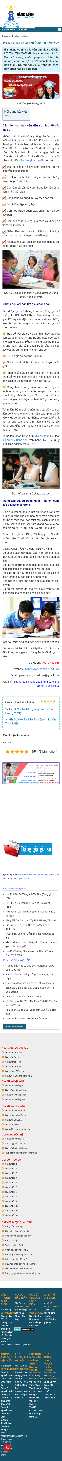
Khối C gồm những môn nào (18, 1254)
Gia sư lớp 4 (11, 1178)
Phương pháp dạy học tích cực (20, 1264)
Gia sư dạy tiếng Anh (15, 1085)
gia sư (20, 311)
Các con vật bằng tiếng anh (18, 1236)
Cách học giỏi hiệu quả (16, 1259)
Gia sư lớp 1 (11, 1164)
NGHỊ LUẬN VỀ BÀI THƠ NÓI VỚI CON (26, 1018)
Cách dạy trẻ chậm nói (15, 1143)
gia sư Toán (42, 436)
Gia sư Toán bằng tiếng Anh (18, 1076)
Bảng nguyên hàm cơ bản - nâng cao (23, 1273)
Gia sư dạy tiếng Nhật (15, 1094)
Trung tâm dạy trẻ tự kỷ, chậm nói (21, 1153)
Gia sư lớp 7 (11, 1192)
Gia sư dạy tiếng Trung (16, 1090)
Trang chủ (6, 36)
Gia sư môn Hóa (13, 1062)
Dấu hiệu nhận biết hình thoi (18, 1268)
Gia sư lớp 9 (11, 1201)
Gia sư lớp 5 (11, 1182)
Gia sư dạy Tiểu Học (15, 1071)
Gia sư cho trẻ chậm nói (16, 1148)
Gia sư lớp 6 (11, 1187)
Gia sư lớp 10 (11, 1206)
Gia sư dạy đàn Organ (15, 1115)
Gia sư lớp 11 (11, 1210)
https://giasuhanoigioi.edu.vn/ (42, 669)
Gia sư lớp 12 (11, 1215)
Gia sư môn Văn (13, 1066)
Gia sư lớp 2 (11, 1168)
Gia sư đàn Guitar (13, 1120)
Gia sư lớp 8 (11, 1196)
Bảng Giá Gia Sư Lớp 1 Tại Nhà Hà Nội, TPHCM (30, 920)
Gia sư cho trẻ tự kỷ (14, 1138)
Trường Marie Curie (14, 1245)
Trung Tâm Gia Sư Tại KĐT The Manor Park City (30, 983)
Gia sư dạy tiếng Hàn (15, 1099)
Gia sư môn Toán (13, 1052)
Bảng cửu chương (13, 1226)
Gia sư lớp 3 (11, 1173)
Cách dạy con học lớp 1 (16, 1250)
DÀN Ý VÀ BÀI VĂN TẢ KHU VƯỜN (23, 996)
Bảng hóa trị (11, 1240)
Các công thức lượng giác (17, 1231)
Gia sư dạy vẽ (12, 1124)
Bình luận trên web (14, 1026)
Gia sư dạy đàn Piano (15, 1110)
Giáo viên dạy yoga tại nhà (17, 1129)
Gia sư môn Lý (12, 1057)
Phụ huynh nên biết (20, 36)
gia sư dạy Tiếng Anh (14, 440)
